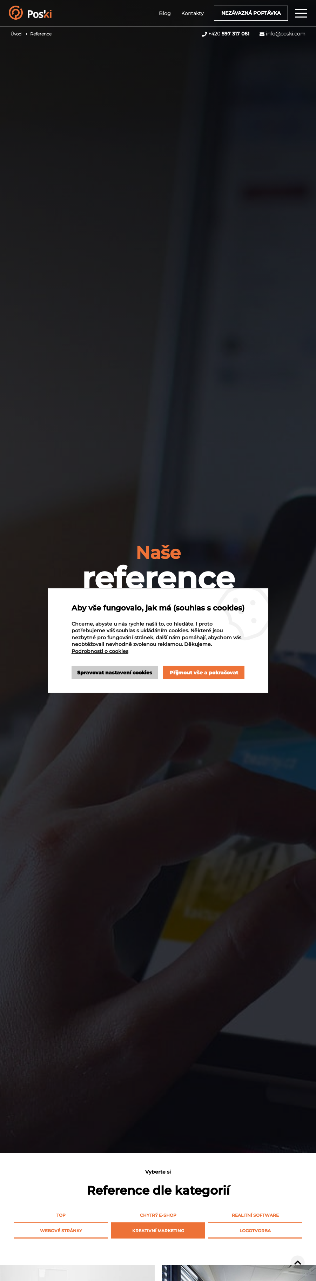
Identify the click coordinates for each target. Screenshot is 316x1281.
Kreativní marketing (158, 1230)
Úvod (16, 34)
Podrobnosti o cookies (100, 651)
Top (61, 1215)
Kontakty (192, 13)
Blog (165, 13)
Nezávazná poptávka (251, 13)
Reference (41, 34)
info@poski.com (285, 34)
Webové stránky (61, 1230)
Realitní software (255, 1215)
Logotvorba (255, 1230)
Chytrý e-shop (158, 1215)
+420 (228, 34)
